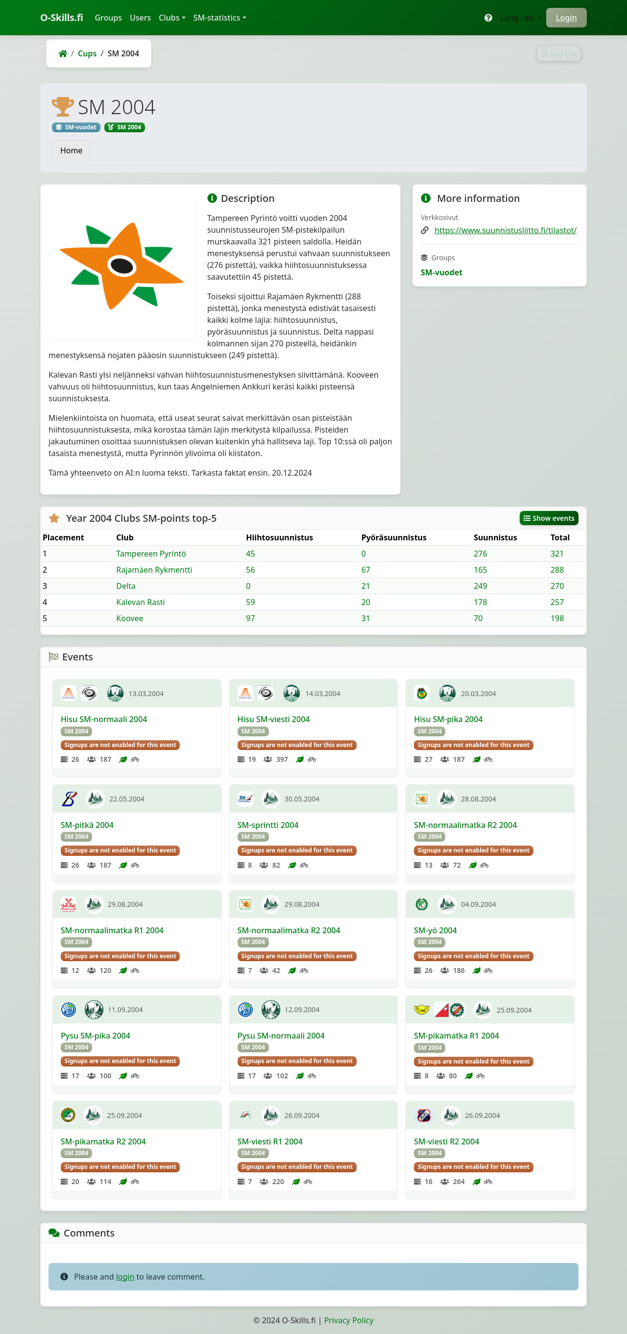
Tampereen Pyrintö (151, 553)
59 (250, 602)
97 (250, 618)
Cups (87, 53)
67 (366, 569)
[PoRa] (424, 1115)
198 (557, 618)
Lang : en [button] (518, 17)
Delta (126, 586)
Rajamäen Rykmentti (154, 569)
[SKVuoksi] (69, 799)
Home (71, 150)
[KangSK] (245, 799)
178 (480, 602)
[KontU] (68, 693)
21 (366, 586)
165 (480, 569)
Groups (110, 17)
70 (478, 618)
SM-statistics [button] (217, 17)
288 (557, 569)
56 (250, 569)
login (125, 1276)
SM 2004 (77, 731)
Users (140, 17)
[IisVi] (422, 693)
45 (250, 553)
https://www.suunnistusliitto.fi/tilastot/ (505, 230)
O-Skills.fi (61, 17)
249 (480, 586)
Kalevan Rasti (140, 602)
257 (557, 602)
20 (366, 602)
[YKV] (68, 1115)
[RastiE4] (422, 799)
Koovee (129, 618)
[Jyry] (449, 1010)
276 (480, 553)
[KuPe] (68, 904)
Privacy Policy (349, 1320)
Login (566, 17)
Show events (549, 518)
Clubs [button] (169, 17)
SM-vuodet (441, 272)
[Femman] (422, 904)
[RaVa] (245, 1115)
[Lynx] (422, 1010)
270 (557, 586)
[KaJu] (68, 1010)
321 (557, 553)
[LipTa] (88, 693)
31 (366, 618)
